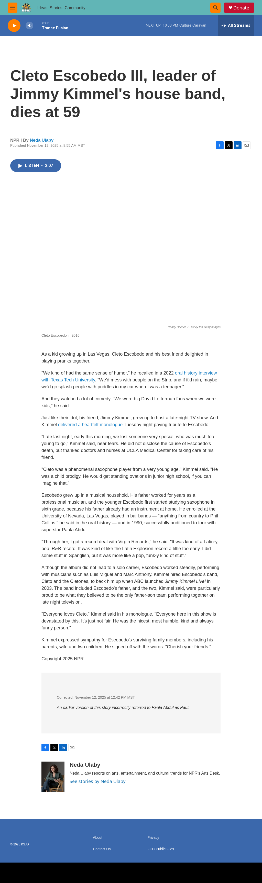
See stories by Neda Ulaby (97, 781)
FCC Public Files (160, 849)
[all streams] (236, 25)
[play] (14, 26)
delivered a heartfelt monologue (90, 424)
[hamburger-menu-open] (12, 8)
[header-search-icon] (215, 8)
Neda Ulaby (42, 140)
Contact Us (102, 849)
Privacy (153, 838)
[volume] (29, 25)
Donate (241, 7)
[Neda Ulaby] (52, 777)
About (97, 838)
